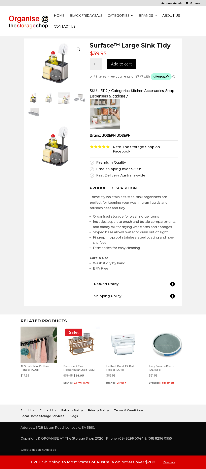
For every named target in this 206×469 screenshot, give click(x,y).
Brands (146, 16)
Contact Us (64, 26)
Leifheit (121, 382)
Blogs (73, 416)
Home (59, 16)
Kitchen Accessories (147, 90)
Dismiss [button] (169, 462)
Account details (171, 3)
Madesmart (166, 382)
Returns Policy (72, 410)
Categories (119, 16)
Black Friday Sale (86, 16)
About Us (171, 16)
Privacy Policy (98, 410)
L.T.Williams (82, 382)
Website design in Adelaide (38, 449)
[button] (78, 49)
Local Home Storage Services (42, 416)
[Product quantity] (96, 64)
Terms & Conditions (128, 410)
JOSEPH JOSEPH (116, 135)
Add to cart (121, 63)
